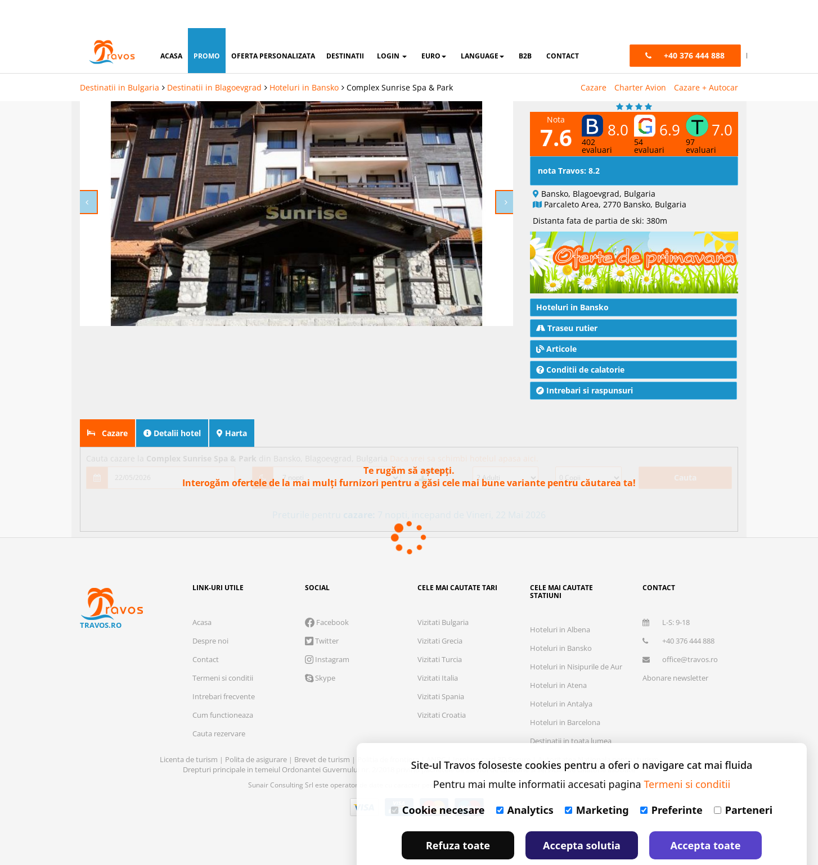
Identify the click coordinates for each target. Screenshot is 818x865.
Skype (320, 650)
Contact (205, 631)
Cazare (593, 59)
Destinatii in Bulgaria (119, 59)
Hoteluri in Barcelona (565, 694)
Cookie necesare (438, 782)
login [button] (392, 28)
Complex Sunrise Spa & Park (400, 59)
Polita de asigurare (257, 731)
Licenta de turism (189, 731)
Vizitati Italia (437, 650)
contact (562, 28)
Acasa (202, 594)
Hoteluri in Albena (560, 601)
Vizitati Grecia (439, 613)
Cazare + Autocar (706, 59)
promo (207, 28)
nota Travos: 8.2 (569, 142)
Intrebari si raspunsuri (584, 362)
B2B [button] (525, 28)
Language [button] (482, 28)
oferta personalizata (273, 28)
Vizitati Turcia (439, 631)
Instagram (327, 631)
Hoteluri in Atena (558, 657)
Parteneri (743, 782)
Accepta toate (706, 817)
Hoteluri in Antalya (561, 676)
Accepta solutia (582, 817)
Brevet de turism (323, 731)
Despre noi (210, 613)
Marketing (597, 782)
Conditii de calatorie (580, 341)
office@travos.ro (680, 631)
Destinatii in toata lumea (571, 713)
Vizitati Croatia (441, 687)
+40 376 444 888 (678, 613)
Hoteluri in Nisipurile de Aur (576, 638)
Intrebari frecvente (223, 668)
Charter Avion (640, 59)
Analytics (525, 782)
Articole (556, 320)
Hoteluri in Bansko (304, 59)
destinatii (345, 28)
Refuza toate (458, 817)
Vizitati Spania (440, 668)
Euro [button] (433, 28)
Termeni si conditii (222, 650)
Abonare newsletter (675, 650)
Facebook (327, 594)
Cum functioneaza (222, 687)
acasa (171, 28)
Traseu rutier (566, 300)
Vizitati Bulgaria (443, 594)
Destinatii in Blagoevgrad (214, 59)
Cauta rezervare (218, 705)
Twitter (322, 613)
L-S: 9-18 (666, 594)
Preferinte (671, 782)
